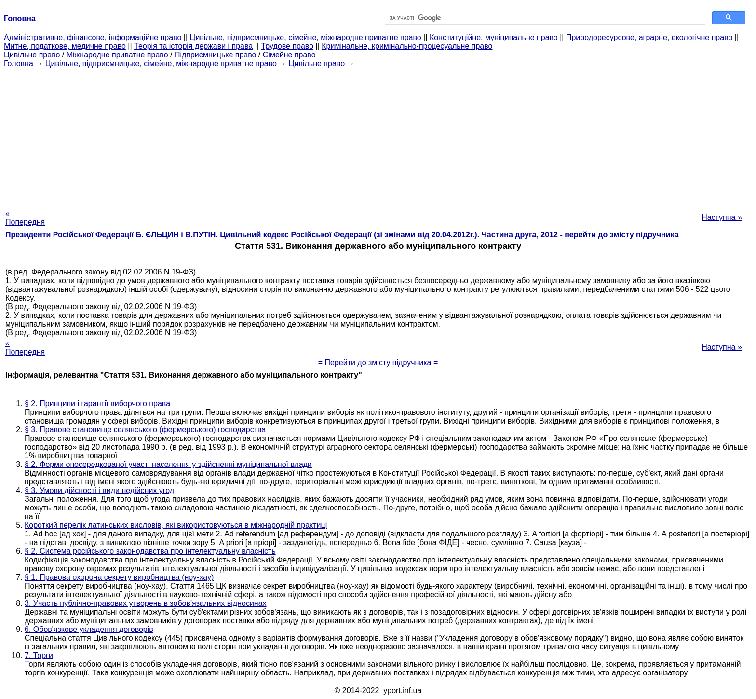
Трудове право (287, 46)
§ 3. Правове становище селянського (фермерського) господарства (145, 429)
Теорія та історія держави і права (193, 46)
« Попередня (25, 217)
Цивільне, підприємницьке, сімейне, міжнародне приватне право (305, 37)
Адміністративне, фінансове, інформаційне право (92, 37)
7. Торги (39, 655)
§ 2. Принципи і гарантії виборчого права (97, 403)
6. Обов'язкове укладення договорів (89, 629)
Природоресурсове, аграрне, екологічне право (649, 37)
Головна (18, 63)
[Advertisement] (378, 135)
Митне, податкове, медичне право (65, 46)
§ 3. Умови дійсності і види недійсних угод (99, 490)
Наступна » (722, 217)
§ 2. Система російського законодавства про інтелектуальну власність (150, 551)
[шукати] (544, 18)
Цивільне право (32, 55)
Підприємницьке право (215, 55)
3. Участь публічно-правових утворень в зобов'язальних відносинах (146, 603)
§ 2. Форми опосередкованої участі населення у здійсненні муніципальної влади (168, 464)
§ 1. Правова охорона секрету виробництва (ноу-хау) (119, 577)
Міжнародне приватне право (117, 55)
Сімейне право (289, 55)
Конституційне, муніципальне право (494, 37)
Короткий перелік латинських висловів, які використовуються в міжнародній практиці (176, 525)
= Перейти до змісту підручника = (378, 362)
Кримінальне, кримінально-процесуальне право (407, 46)
